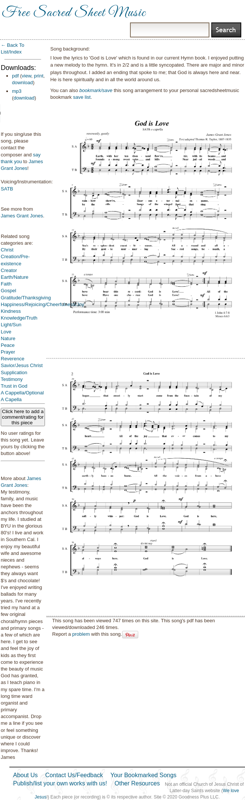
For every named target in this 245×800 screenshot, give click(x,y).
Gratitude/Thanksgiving (26, 297)
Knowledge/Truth (19, 318)
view (26, 76)
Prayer (8, 352)
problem (81, 634)
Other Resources (137, 783)
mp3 (16, 91)
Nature (8, 338)
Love (6, 332)
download (22, 82)
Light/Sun (11, 324)
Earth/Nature (14, 277)
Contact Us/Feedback (74, 775)
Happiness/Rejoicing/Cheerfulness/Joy (42, 304)
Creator (9, 270)
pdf (15, 76)
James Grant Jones (22, 216)
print (38, 76)
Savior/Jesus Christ (22, 365)
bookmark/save (95, 90)
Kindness (11, 311)
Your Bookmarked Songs (143, 775)
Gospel (8, 290)
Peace (8, 345)
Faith (6, 284)
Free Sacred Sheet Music (74, 13)
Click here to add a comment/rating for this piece (22, 417)
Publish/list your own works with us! (60, 783)
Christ (7, 250)
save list (82, 97)
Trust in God (14, 386)
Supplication (14, 372)
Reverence (12, 358)
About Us (25, 775)
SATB (7, 189)
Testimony (12, 379)
